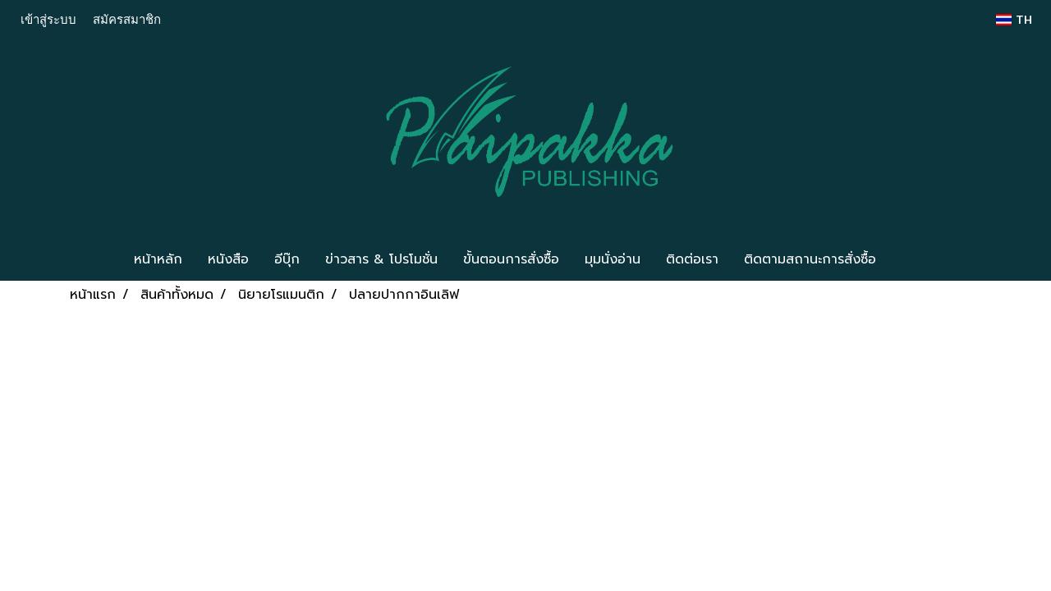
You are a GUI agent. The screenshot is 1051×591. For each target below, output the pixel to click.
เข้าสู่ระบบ (48, 19)
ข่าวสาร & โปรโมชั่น (381, 259)
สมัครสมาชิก (127, 19)
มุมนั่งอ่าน (612, 259)
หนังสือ (228, 259)
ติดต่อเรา (692, 259)
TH (1014, 20)
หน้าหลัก (158, 259)
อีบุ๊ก (287, 259)
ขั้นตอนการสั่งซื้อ (511, 259)
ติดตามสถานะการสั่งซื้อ (810, 259)
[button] (913, 259)
